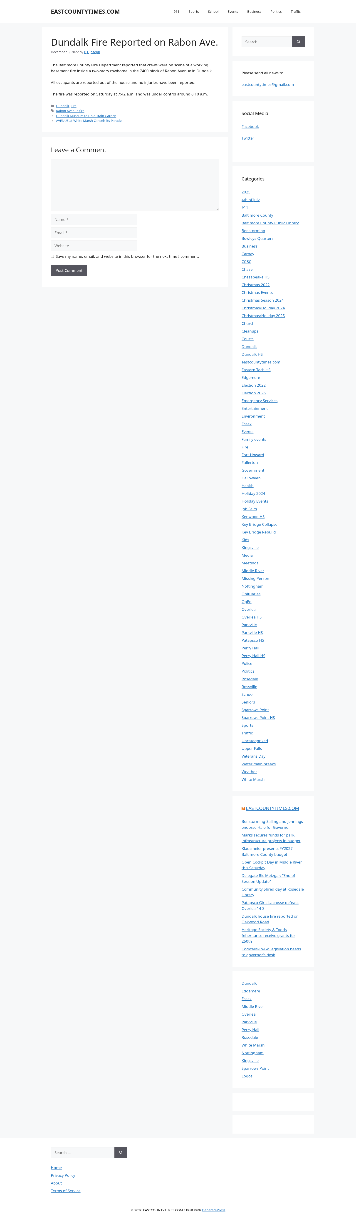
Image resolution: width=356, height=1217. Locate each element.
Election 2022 (254, 385)
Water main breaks (259, 763)
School (213, 11)
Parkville (249, 624)
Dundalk (62, 106)
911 (177, 11)
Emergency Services (259, 400)
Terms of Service (66, 1190)
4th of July (251, 199)
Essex (247, 423)
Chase (247, 269)
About (56, 1183)
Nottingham (253, 586)
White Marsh (253, 779)
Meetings (250, 563)
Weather (249, 771)
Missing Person (255, 578)
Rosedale (250, 678)
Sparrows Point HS (258, 717)
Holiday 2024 (253, 493)
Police (247, 663)
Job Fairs (249, 508)
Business (254, 11)
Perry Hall (250, 648)
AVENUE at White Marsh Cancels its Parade (89, 120)
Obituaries (251, 593)
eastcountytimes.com (261, 362)
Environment (253, 416)
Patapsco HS (253, 640)
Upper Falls (252, 748)
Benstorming (253, 230)
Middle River (253, 570)
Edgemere (251, 377)
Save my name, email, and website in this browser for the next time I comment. (127, 256)
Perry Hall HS (253, 655)
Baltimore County (257, 215)
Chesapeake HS (255, 277)
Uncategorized (255, 740)
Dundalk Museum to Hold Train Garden (86, 116)
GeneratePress (213, 1210)
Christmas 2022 (256, 284)
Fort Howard (253, 454)
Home (56, 1167)
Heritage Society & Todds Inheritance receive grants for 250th (268, 935)
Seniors (248, 702)
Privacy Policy (63, 1175)
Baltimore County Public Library (270, 222)
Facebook (250, 126)
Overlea (249, 609)
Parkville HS (252, 632)
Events (233, 11)
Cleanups (250, 331)
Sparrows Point (255, 709)
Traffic (296, 11)
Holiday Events (255, 501)
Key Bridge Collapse (259, 524)
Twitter (248, 138)
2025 (246, 192)
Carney (248, 253)
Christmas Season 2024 (263, 300)
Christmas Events (257, 292)
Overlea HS (252, 617)
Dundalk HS (252, 354)
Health (248, 485)
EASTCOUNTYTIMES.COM (85, 11)
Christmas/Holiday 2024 (263, 308)
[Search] (298, 41)
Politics (276, 11)
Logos (247, 1076)
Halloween (251, 478)
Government (253, 470)
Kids (245, 539)
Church (248, 323)
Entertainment (255, 408)
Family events (254, 439)
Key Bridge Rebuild (259, 532)
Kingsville (250, 547)
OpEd (247, 601)
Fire (74, 106)
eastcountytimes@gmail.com (268, 84)
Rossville (249, 686)
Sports (194, 11)
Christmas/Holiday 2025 (263, 315)
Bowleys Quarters (257, 238)
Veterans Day (253, 756)
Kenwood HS (253, 516)
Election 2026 (254, 393)
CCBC (246, 261)
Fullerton (250, 462)
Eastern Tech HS (256, 369)
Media (247, 555)
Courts (248, 338)
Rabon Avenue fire (70, 111)
